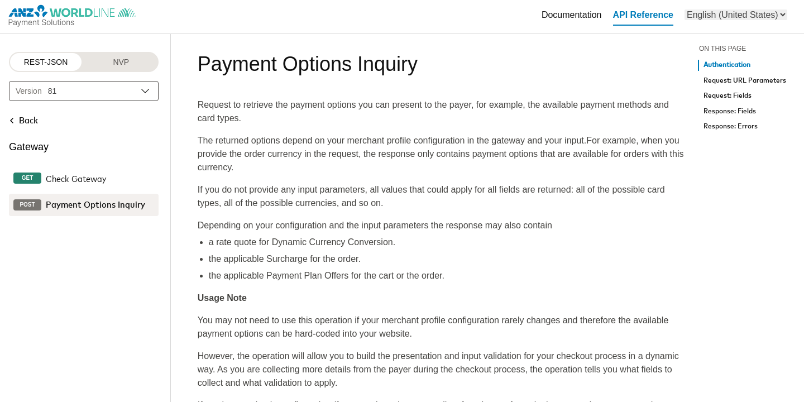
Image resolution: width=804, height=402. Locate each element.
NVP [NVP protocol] (121, 62)
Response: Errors (731, 126)
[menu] (736, 14)
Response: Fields (730, 111)
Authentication (727, 65)
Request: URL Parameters (745, 80)
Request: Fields (728, 95)
